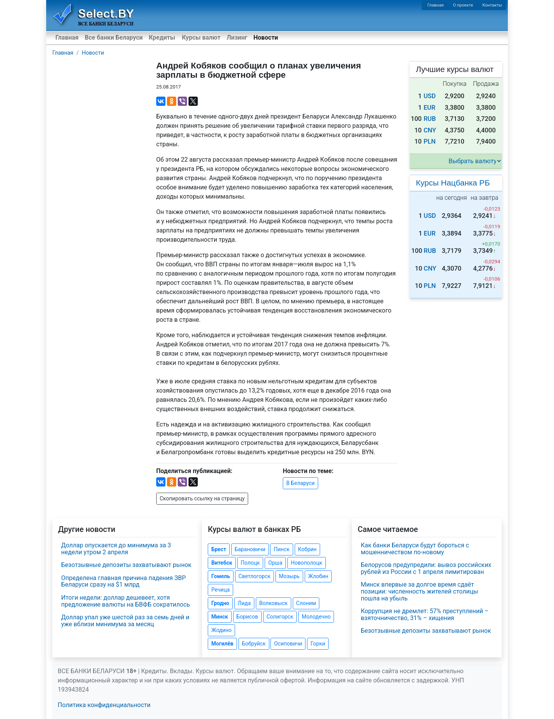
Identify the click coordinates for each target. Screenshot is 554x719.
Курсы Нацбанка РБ (453, 182)
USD (430, 96)
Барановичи (250, 549)
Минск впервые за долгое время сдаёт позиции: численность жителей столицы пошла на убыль (419, 591)
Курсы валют (201, 37)
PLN (430, 141)
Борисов (247, 617)
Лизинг (237, 37)
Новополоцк (306, 563)
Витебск (221, 563)
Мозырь (289, 576)
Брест (218, 549)
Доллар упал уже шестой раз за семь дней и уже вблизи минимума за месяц (125, 621)
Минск (219, 617)
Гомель (220, 576)
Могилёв (222, 643)
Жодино (221, 630)
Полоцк (250, 563)
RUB (430, 118)
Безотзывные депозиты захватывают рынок (126, 565)
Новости (266, 37)
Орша (275, 563)
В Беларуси (300, 483)
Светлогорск (254, 576)
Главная (435, 5)
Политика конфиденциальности (104, 705)
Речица (220, 590)
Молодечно (316, 617)
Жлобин (318, 576)
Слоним (306, 603)
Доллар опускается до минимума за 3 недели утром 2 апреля (116, 549)
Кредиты (162, 37)
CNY (430, 130)
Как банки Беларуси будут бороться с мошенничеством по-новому (415, 549)
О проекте (463, 5)
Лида (244, 603)
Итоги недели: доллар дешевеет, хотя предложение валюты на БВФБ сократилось (125, 601)
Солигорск (280, 617)
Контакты (492, 5)
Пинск (281, 549)
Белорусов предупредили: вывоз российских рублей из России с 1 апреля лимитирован (426, 568)
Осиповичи (288, 643)
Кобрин (307, 549)
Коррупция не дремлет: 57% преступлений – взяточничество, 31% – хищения (425, 614)
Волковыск (273, 603)
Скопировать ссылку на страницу (202, 498)
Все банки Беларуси (114, 37)
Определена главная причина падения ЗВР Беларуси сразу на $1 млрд (123, 581)
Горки (317, 643)
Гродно (220, 603)
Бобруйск (254, 643)
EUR (430, 107)
